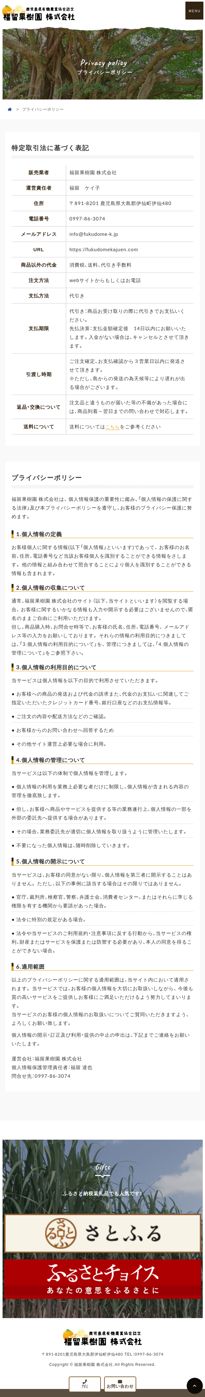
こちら (113, 426)
